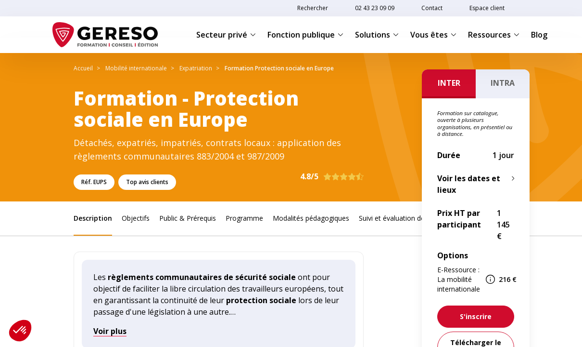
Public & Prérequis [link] (187, 218)
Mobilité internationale (136, 68)
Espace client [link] (487, 8)
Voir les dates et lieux (468, 184)
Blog (539, 34)
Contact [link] (432, 8)
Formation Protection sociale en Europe (279, 68)
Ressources (493, 34)
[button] (20, 330)
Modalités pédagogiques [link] (311, 218)
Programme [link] (244, 218)
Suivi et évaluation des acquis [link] (404, 218)
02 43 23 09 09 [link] (374, 8)
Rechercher (312, 8)
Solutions (377, 34)
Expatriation (195, 68)
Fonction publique (305, 34)
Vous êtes (433, 34)
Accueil (83, 68)
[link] (475, 317)
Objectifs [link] (136, 218)
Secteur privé (226, 34)
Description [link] (93, 218)
